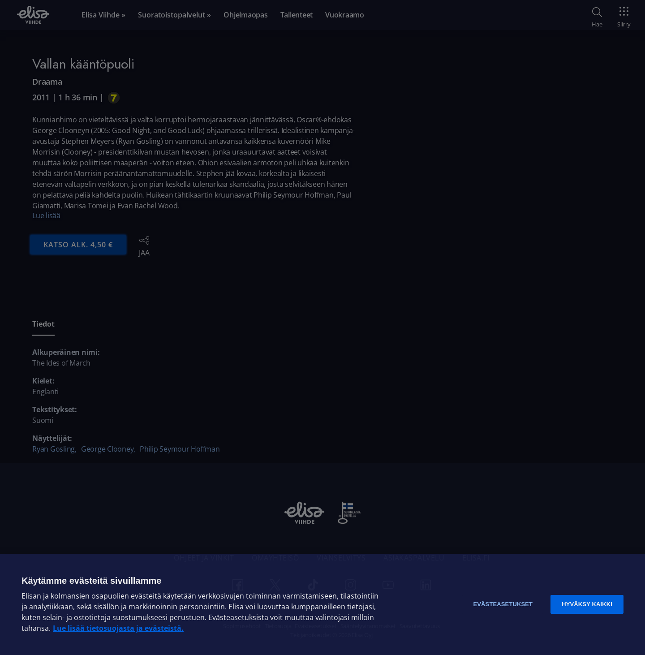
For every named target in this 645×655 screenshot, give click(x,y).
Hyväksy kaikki (587, 604)
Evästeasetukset (503, 604)
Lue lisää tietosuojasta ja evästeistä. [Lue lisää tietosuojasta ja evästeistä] (118, 628)
